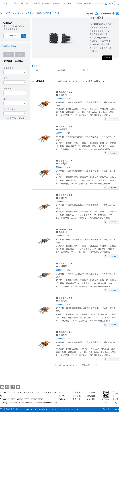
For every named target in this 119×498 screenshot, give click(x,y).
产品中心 (36, 3)
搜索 (8, 54)
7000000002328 (63, 167)
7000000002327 (63, 201)
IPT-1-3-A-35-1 (64, 332)
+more (113, 119)
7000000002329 (63, 133)
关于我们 (25, 3)
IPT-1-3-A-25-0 (64, 160)
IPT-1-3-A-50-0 (64, 92)
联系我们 (88, 3)
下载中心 (78, 3)
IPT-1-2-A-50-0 (64, 195)
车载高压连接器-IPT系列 (48, 13)
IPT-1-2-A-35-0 (64, 229)
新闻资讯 (57, 3)
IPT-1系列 (61, 95)
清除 (20, 54)
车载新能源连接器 (26, 13)
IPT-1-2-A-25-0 (64, 263)
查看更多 (107, 58)
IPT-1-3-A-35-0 (64, 126)
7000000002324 (63, 304)
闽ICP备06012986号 (111, 409)
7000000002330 (63, 99)
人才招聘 (99, 3)
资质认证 (67, 3)
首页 (17, 3)
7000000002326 (63, 236)
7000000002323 (63, 339)
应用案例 (46, 3)
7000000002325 (63, 270)
